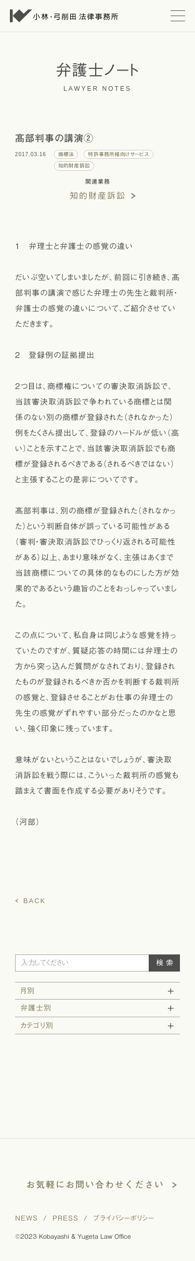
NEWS (26, 1218)
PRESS (66, 1218)
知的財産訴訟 (98, 195)
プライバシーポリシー (123, 1218)
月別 (27, 990)
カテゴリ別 (37, 1025)
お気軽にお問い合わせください (95, 1184)
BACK (34, 901)
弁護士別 (35, 1007)
